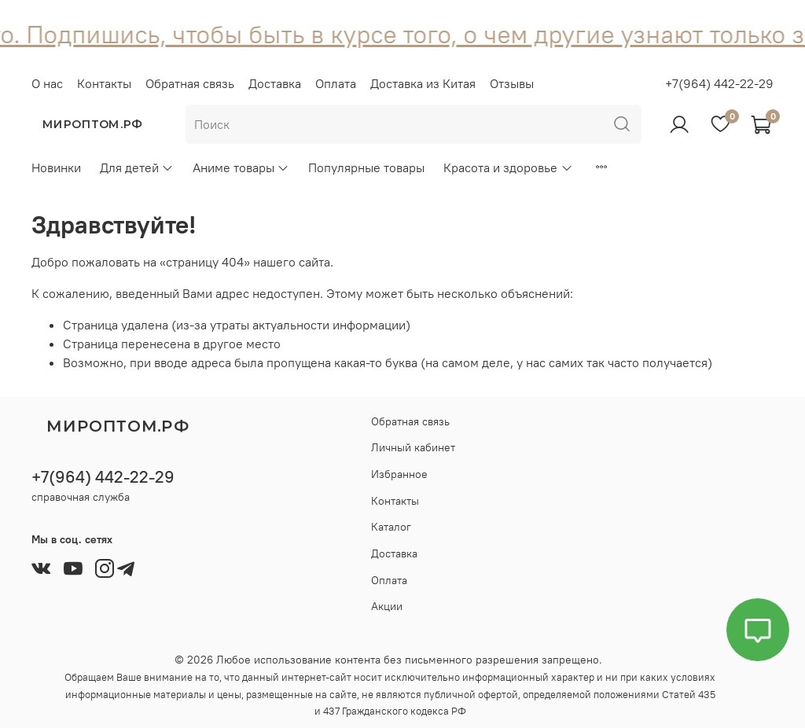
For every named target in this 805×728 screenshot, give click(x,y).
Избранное (399, 474)
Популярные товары (366, 167)
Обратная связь (189, 83)
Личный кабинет (413, 447)
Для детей (137, 167)
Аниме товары (241, 167)
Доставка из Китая (423, 83)
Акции (386, 606)
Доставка (274, 83)
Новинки (56, 167)
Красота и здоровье (507, 167)
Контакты (104, 83)
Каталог (391, 527)
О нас (47, 83)
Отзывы (512, 83)
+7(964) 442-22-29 (719, 83)
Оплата (335, 83)
